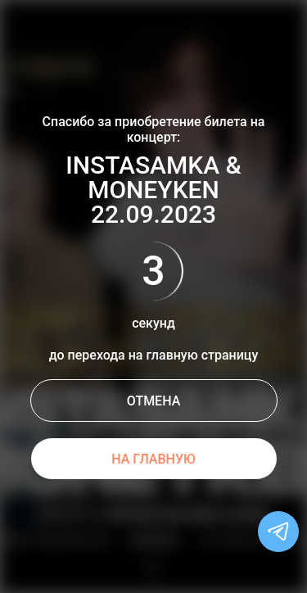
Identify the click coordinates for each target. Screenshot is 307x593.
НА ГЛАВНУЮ (153, 459)
